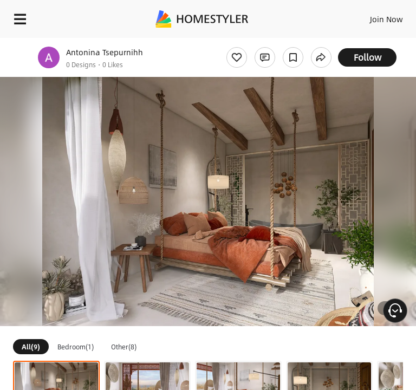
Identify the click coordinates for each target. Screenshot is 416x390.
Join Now (386, 19)
